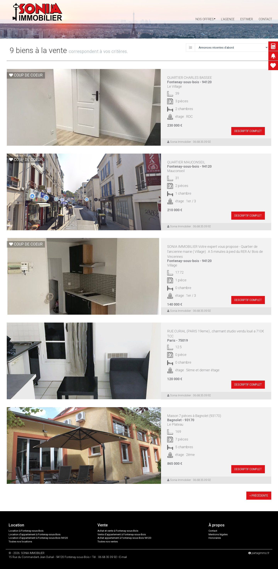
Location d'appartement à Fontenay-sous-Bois (34, 534)
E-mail (123, 557)
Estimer (246, 19)
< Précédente (258, 495)
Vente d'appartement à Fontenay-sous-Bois (121, 534)
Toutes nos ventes (107, 541)
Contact (212, 530)
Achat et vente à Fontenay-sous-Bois (117, 530)
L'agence (228, 19)
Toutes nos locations (20, 541)
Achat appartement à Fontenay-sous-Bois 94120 (124, 537)
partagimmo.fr (258, 553)
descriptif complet (248, 131)
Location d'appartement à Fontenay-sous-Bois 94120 (38, 537)
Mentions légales (218, 534)
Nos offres (205, 19)
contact (265, 19)
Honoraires (214, 537)
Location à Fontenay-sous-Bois (26, 530)
